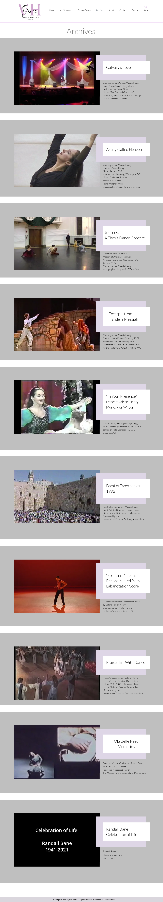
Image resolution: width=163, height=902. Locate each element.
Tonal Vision (135, 186)
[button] (146, 6)
